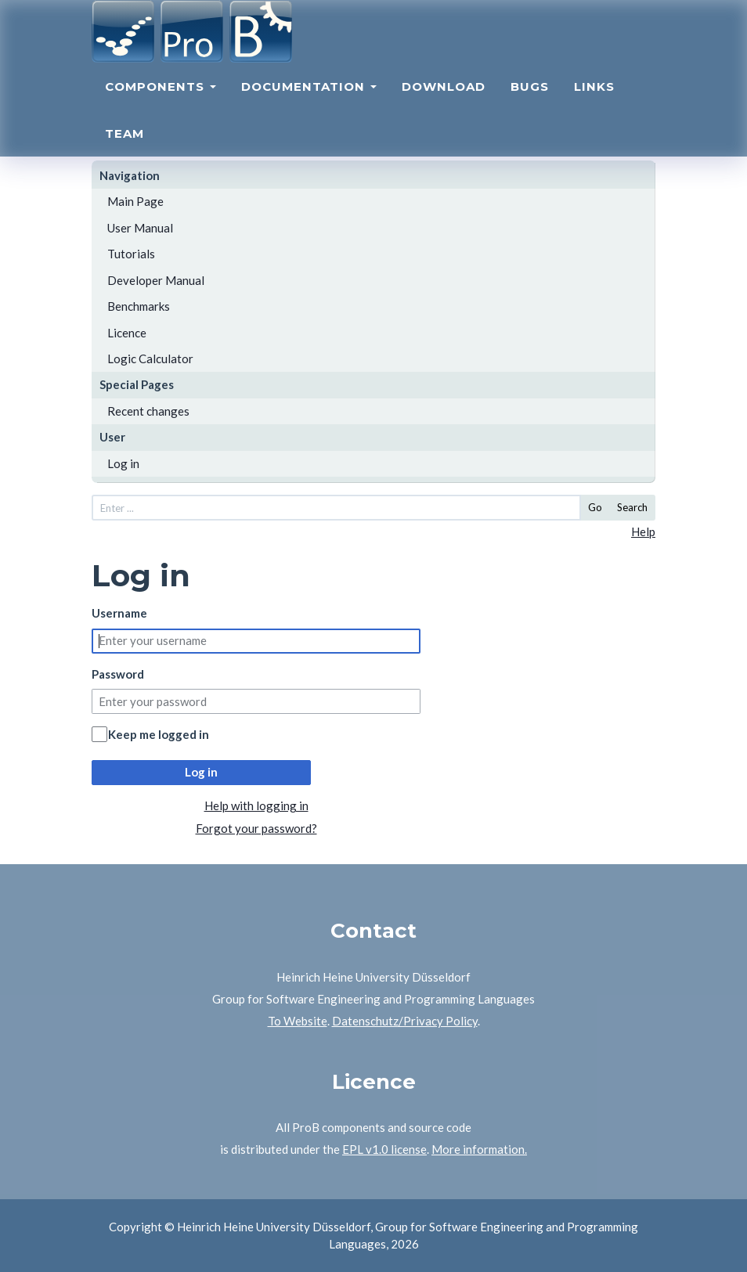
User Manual (140, 228)
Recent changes (148, 411)
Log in (123, 463)
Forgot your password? (256, 828)
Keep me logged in (158, 734)
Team (124, 145)
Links (594, 98)
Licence (126, 333)
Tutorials (131, 254)
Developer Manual (155, 280)
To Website (297, 1021)
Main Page (135, 201)
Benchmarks (138, 306)
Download (443, 98)
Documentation (309, 98)
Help (643, 531)
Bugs (530, 98)
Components (160, 98)
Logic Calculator (150, 358)
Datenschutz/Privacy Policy (405, 1021)
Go (595, 507)
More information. (479, 1149)
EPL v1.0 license (384, 1149)
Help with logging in (256, 805)
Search (632, 507)
